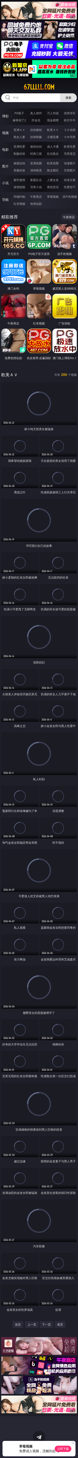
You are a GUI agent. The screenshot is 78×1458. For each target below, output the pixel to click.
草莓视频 (53, 197)
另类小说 (36, 187)
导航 (5, 199)
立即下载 (63, 1449)
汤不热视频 (69, 197)
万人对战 (53, 113)
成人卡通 (53, 146)
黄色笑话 (53, 187)
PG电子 (19, 113)
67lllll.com (39, 87)
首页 (18, 1324)
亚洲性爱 (19, 146)
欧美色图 (53, 163)
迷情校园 (19, 187)
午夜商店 (36, 197)
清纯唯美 (36, 170)
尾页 (60, 1324)
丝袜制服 (36, 137)
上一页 (31, 1324)
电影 (5, 149)
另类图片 (70, 170)
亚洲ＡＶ (19, 130)
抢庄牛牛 (70, 120)
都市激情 (19, 180)
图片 (5, 166)
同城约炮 (19, 197)
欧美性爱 (70, 146)
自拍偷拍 (36, 130)
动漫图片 (70, 163)
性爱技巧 (70, 187)
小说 (5, 183)
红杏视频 (19, 204)
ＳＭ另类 (70, 137)
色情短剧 (36, 204)
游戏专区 (70, 113)
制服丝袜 (19, 154)
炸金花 (36, 120)
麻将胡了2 (19, 120)
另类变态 (70, 154)
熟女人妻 (19, 137)
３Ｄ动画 (70, 130)
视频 (5, 132)
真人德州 (36, 113)
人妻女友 (53, 180)
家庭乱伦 (36, 180)
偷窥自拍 (19, 163)
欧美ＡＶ (53, 130)
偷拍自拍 (36, 146)
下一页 (46, 1324)
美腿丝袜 (19, 170)
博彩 (5, 116)
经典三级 (36, 154)
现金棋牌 (53, 120)
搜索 (68, 98)
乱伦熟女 (53, 154)
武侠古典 (70, 180)
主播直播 (53, 137)
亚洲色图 (36, 163)
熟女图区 (53, 170)
